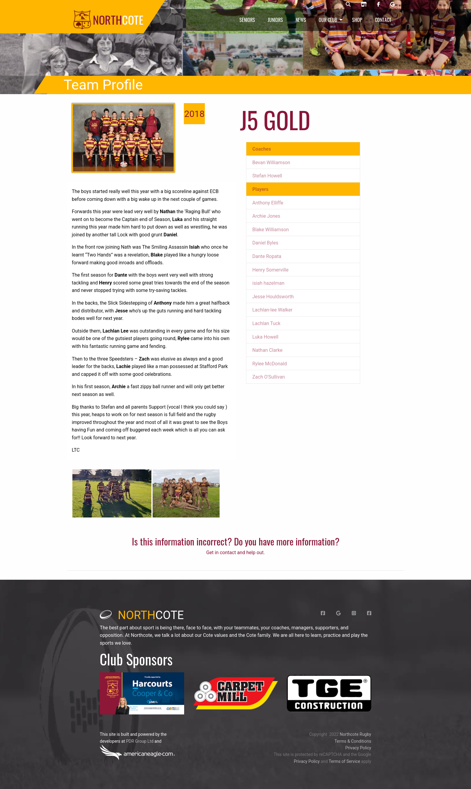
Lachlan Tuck (266, 323)
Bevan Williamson (271, 162)
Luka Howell (265, 337)
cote (142, 615)
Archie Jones (266, 216)
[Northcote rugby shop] (363, 4)
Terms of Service (344, 761)
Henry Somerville (270, 270)
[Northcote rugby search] (348, 4)
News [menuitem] (301, 19)
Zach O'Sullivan (268, 377)
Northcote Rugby (355, 734)
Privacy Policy (358, 747)
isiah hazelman (268, 283)
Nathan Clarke (267, 350)
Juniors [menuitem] (275, 19)
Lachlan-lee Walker (272, 310)
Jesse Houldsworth (273, 296)
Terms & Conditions (353, 741)
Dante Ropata (266, 256)
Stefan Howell (267, 176)
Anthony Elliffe (267, 203)
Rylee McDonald (269, 364)
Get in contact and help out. (235, 552)
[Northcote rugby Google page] (392, 4)
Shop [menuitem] (357, 19)
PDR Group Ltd (139, 741)
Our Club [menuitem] (328, 19)
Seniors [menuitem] (247, 19)
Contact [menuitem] (383, 19)
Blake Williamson (270, 229)
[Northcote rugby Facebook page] (378, 4)
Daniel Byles (265, 243)
